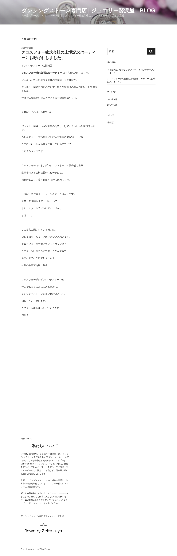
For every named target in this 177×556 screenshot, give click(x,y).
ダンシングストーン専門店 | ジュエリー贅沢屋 (42, 516)
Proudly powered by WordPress (35, 549)
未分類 (110, 122)
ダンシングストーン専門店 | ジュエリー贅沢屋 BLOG (88, 10)
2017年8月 (112, 105)
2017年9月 (112, 99)
